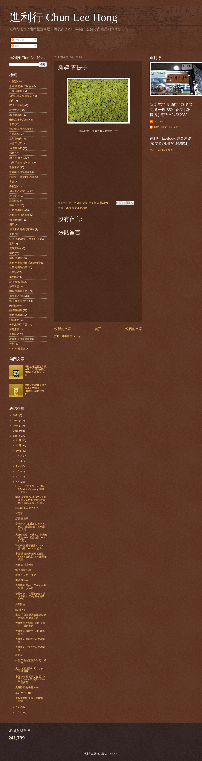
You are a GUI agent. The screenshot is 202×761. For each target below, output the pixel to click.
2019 (16, 425)
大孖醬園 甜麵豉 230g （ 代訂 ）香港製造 (30, 624)
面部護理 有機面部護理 (21, 176)
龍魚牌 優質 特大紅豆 (27, 508)
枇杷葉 (19, 655)
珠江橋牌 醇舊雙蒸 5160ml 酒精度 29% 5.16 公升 (29, 547)
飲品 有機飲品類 (18, 267)
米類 (11, 124)
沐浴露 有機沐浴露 (19, 129)
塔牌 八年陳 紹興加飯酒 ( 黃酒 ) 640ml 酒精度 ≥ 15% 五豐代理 (30, 679)
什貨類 (13, 81)
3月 (18, 707)
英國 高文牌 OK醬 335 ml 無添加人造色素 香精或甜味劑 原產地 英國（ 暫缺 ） (30, 500)
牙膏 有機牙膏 (17, 91)
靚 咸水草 (20, 609)
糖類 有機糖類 (17, 315)
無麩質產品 (15, 248)
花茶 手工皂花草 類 (19, 162)
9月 (18, 456)
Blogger (113, 753)
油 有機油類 (15, 148)
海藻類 (13, 200)
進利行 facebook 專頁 (161, 150)
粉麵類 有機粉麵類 (19, 214)
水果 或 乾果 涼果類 (77, 207)
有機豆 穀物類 (17, 105)
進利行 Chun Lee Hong (63, 17)
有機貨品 (14, 110)
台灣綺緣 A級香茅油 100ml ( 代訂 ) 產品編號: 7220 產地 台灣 (30, 526)
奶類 (11, 100)
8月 (18, 461)
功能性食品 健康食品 (20, 95)
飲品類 (13, 272)
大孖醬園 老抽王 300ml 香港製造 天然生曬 (30, 586)
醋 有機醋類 (15, 310)
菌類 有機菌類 (17, 257)
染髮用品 (14, 167)
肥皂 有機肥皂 (17, 157)
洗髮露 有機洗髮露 (19, 172)
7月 (18, 466)
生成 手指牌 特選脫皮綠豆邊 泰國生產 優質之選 (30, 616)
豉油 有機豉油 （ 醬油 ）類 (24, 238)
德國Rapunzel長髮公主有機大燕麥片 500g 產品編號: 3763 (30, 596)
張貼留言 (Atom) (71, 336)
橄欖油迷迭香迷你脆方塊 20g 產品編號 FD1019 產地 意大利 (36, 371)
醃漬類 (13, 305)
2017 (16, 436)
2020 (16, 420)
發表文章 (17, 39)
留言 (15, 45)
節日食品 (14, 286)
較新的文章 (62, 329)
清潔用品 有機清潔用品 (21, 229)
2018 (16, 430)
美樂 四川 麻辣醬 (24, 564)
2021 (16, 415)
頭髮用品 (14, 319)
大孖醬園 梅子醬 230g (27, 687)
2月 (18, 712)
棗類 (11, 243)
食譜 (11, 181)
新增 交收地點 (17, 281)
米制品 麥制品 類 (18, 119)
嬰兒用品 (14, 329)
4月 (18, 481)
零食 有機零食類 (18, 291)
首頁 (98, 329)
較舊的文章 (133, 329)
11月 (19, 445)
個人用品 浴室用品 (19, 191)
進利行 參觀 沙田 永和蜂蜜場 (25, 262)
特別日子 (14, 205)
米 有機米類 (15, 114)
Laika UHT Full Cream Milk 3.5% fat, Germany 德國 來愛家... (29, 489)
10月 (19, 450)
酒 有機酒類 (15, 219)
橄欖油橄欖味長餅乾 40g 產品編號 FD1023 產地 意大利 (36, 389)
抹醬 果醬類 (15, 143)
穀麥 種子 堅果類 (18, 300)
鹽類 (11, 343)
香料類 (13, 186)
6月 (18, 471)
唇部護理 (14, 196)
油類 (11, 153)
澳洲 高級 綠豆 (23, 570)
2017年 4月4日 (23, 692)
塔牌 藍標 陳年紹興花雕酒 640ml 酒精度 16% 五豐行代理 (30, 556)
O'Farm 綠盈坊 (17, 348)
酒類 (11, 224)
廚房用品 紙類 (17, 296)
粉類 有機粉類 (17, 210)
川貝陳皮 (20, 604)
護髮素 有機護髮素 (19, 339)
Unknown (158, 121)
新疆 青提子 (21, 518)
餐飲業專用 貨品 (18, 324)
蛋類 (11, 234)
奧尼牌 (13, 277)
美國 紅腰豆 (21, 580)
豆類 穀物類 (15, 138)
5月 (18, 476)
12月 (19, 440)
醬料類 (13, 334)
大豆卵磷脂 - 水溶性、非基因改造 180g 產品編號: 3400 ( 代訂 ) (31, 537)
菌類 (11, 253)
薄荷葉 (19, 513)
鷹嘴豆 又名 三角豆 (25, 575)
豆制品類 (14, 134)
